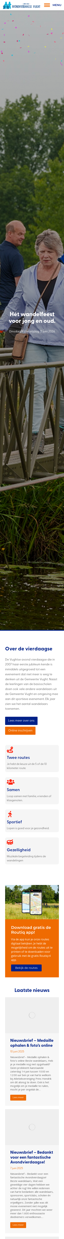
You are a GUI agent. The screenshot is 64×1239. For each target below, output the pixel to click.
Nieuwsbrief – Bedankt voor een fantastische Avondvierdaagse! (31, 1158)
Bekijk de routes (26, 967)
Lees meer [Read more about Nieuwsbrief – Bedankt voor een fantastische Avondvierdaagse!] (18, 1225)
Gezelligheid (19, 850)
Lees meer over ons (21, 720)
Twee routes (18, 758)
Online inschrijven (20, 730)
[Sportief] (10, 814)
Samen (13, 790)
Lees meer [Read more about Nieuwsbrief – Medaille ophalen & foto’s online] (18, 1097)
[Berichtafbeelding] (32, 1015)
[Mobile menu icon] (51, 5)
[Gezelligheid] (10, 842)
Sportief (14, 822)
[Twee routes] (10, 750)
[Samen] (10, 782)
